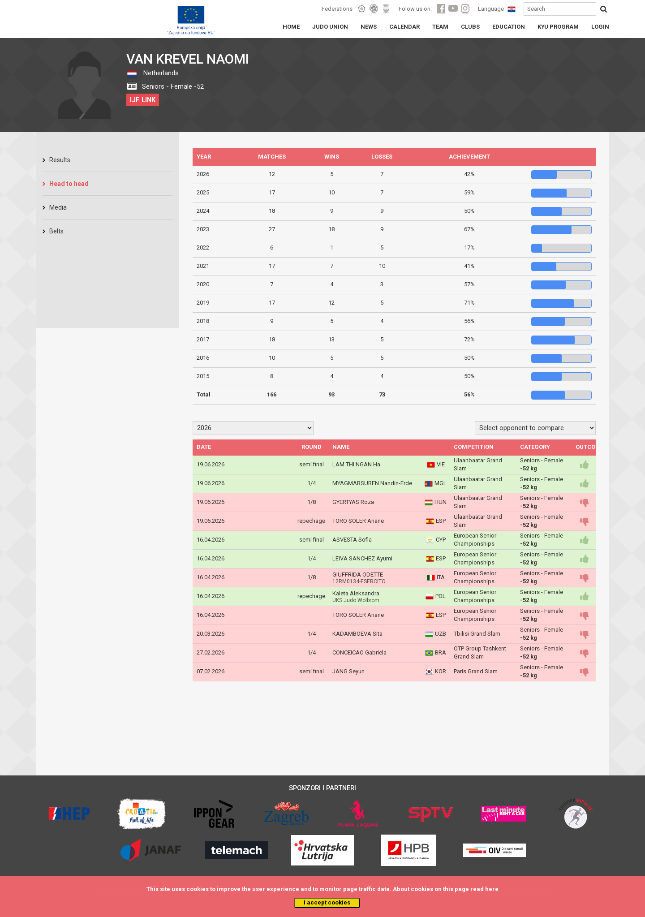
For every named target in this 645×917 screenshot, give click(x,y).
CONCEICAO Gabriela (359, 652)
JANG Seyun (348, 671)
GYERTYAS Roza (353, 502)
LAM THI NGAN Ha (356, 464)
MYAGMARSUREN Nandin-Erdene (375, 483)
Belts (56, 231)
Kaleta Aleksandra (355, 593)
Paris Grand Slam (476, 671)
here (492, 889)
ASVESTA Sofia (352, 539)
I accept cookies (327, 902)
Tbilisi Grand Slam (477, 633)
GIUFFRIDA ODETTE (357, 574)
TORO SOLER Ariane (358, 520)
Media (58, 207)
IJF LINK (142, 100)
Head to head (69, 183)
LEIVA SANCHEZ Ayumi (362, 558)
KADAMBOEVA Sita (357, 633)
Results (59, 160)
